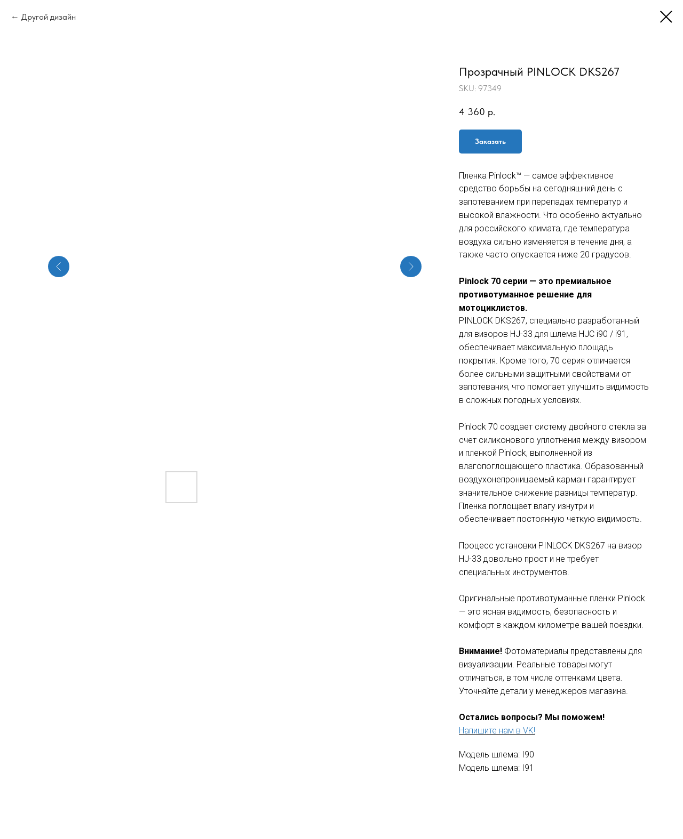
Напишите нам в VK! (497, 730)
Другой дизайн (48, 17)
